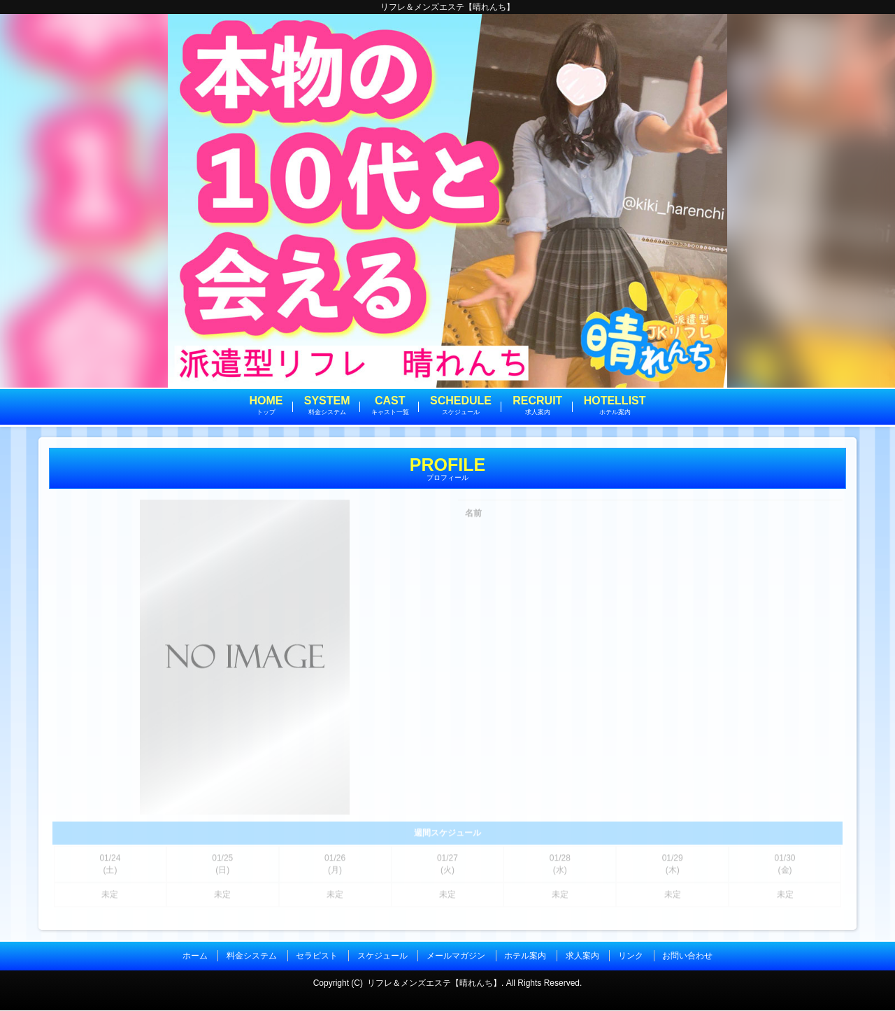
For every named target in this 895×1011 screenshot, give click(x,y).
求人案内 (582, 957)
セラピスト (317, 957)
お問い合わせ (687, 957)
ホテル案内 (525, 957)
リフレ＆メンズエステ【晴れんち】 (434, 983)
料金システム (252, 957)
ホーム (195, 957)
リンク (630, 957)
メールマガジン (456, 957)
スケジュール (382, 957)
